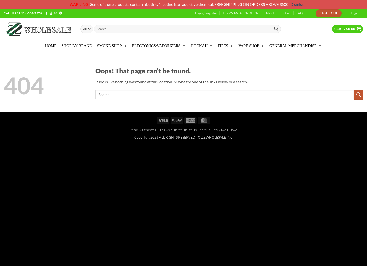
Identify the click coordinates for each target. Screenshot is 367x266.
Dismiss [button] (297, 4)
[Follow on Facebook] (46, 13)
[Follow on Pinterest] (60, 13)
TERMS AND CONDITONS (241, 13)
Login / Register (206, 13)
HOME (51, 46)
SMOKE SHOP (112, 46)
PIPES (225, 46)
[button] (347, 29)
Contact (285, 13)
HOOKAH (202, 46)
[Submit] (276, 29)
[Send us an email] (55, 13)
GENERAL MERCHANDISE (295, 46)
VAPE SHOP (251, 46)
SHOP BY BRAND (77, 46)
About (270, 13)
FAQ (299, 13)
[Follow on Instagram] (51, 13)
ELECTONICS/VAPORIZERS (159, 46)
